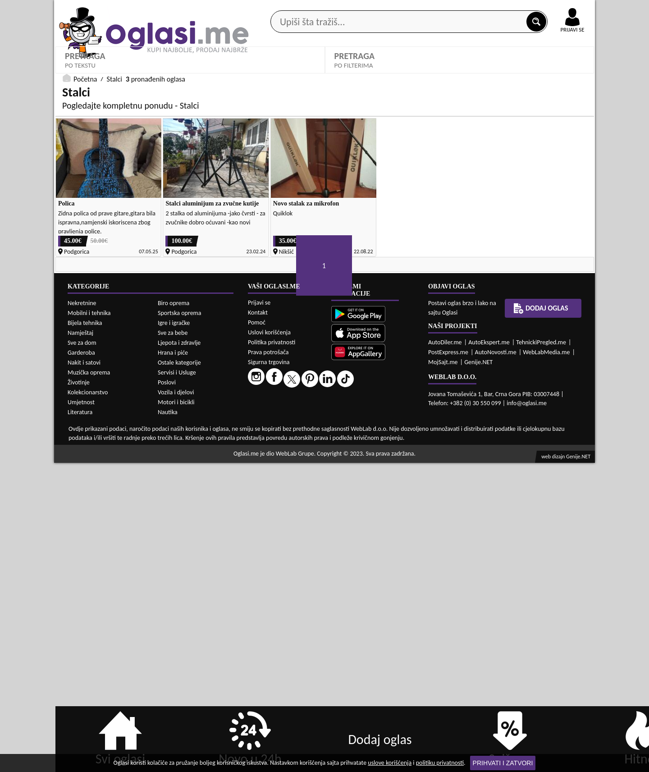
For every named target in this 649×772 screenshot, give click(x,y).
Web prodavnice (189, 71)
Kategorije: (80, 219)
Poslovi (167, 691)
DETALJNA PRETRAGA (190, 290)
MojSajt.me (443, 671)
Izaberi (351, 232)
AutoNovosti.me (495, 661)
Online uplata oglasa (554, 9)
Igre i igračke (174, 632)
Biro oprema (173, 612)
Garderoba (81, 662)
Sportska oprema (179, 622)
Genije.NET (478, 671)
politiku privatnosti (440, 763)
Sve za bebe (172, 642)
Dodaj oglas (567, 71)
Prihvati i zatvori (503, 763)
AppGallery (388, 9)
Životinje (79, 691)
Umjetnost (81, 711)
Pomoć (256, 631)
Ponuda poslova (499, 71)
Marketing (442, 9)
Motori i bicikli (176, 711)
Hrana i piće (173, 662)
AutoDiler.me (445, 651)
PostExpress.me (448, 661)
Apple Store (332, 8)
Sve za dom (82, 652)
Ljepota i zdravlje (179, 652)
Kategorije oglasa (112, 71)
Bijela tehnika (85, 632)
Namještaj (80, 642)
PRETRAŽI (460, 290)
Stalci (77, 232)
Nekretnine (82, 612)
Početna (85, 308)
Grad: (71, 250)
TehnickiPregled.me (541, 651)
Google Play (274, 8)
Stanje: (346, 219)
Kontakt (490, 8)
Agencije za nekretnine (345, 71)
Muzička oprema (89, 681)
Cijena (482, 219)
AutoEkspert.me (489, 651)
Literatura (80, 721)
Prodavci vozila (261, 71)
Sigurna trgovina (269, 671)
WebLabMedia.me (546, 661)
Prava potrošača (268, 661)
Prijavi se (259, 612)
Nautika (168, 721)
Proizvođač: (218, 219)
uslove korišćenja (389, 763)
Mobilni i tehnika (89, 622)
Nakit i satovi (84, 672)
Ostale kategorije (179, 672)
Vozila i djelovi (176, 701)
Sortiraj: (212, 250)
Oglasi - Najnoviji (232, 263)
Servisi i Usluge (177, 681)
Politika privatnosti (271, 651)
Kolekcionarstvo (88, 701)
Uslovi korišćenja (269, 641)
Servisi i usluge (427, 71)
